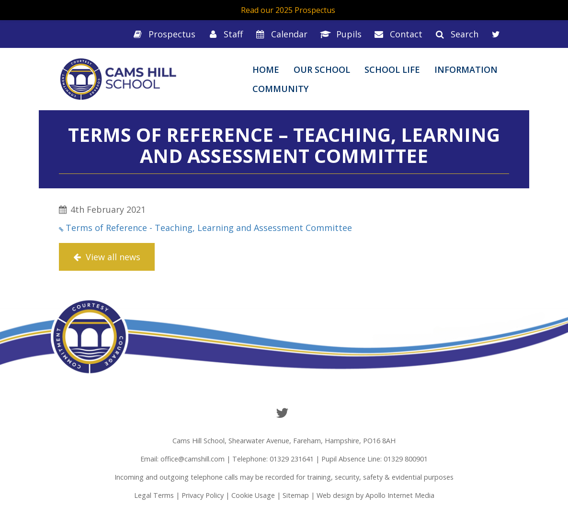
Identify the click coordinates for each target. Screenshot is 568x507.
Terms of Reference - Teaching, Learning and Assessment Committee (209, 227)
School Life (392, 69)
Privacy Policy (203, 495)
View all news (106, 257)
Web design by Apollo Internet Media (375, 495)
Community (280, 88)
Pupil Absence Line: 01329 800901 (374, 458)
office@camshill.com (192, 458)
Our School (322, 69)
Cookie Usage (253, 495)
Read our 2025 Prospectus (288, 10)
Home (265, 69)
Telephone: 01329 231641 (273, 458)
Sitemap (296, 495)
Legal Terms (154, 495)
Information (466, 69)
